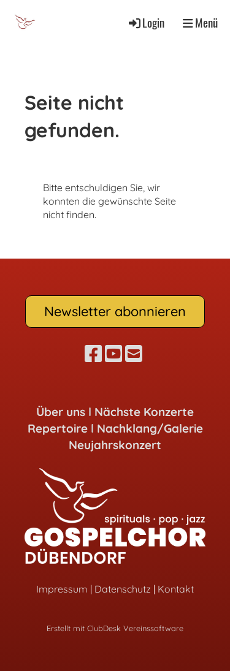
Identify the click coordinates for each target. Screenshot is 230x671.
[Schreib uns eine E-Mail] (133, 353)
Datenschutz (122, 589)
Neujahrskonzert (115, 445)
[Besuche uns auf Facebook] (93, 353)
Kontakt (176, 589)
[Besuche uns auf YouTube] (113, 353)
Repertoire (58, 428)
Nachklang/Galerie (150, 428)
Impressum (62, 589)
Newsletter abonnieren (115, 311)
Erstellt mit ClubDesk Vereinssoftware (115, 628)
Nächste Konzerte (144, 411)
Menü (200, 23)
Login (145, 22)
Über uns (60, 411)
